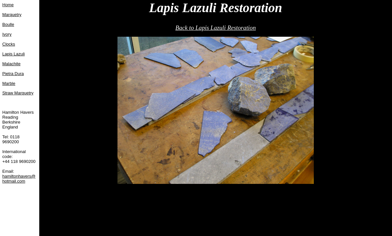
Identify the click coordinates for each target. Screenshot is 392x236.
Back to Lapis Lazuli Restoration (215, 27)
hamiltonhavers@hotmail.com (18, 179)
